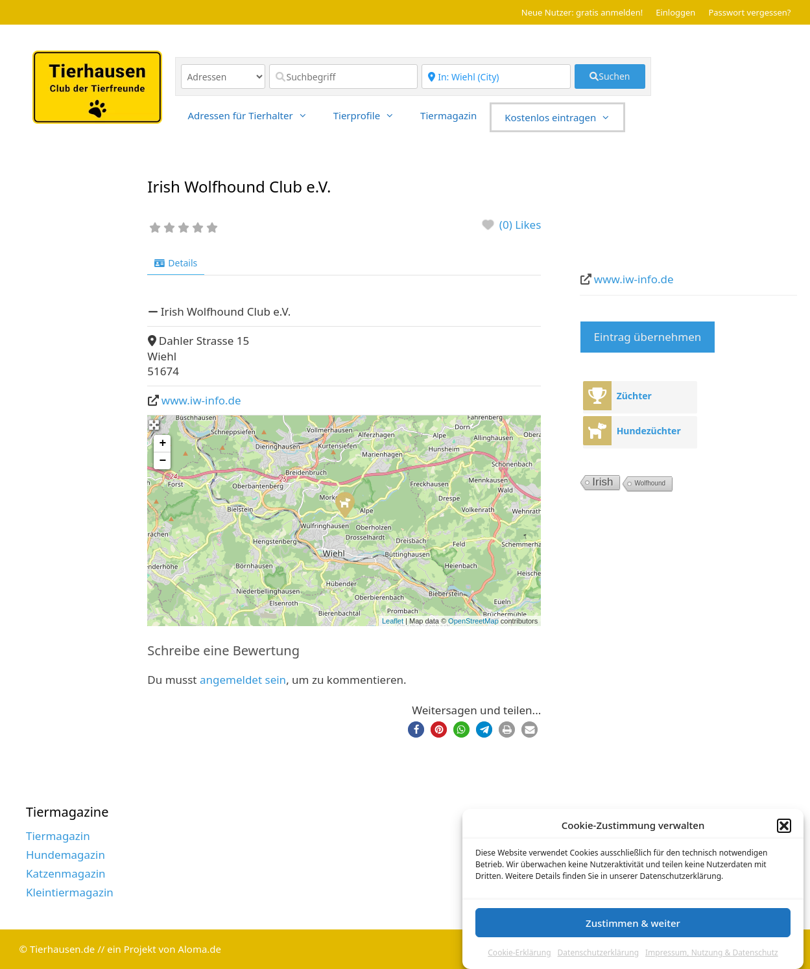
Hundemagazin (65, 854)
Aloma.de (199, 948)
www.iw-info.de (201, 400)
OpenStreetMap (473, 621)
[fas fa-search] (610, 76)
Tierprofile (370, 115)
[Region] (496, 76)
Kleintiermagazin (69, 892)
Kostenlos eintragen (564, 117)
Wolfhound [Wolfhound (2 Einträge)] (649, 483)
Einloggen (675, 12)
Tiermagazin (448, 115)
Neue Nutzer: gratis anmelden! (582, 12)
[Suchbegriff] (343, 76)
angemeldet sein (243, 679)
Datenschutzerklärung (598, 958)
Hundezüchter (649, 431)
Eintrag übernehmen (648, 336)
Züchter (634, 396)
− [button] (162, 461)
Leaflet (392, 621)
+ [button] (162, 443)
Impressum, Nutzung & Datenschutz (711, 958)
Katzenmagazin (66, 873)
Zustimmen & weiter (633, 929)
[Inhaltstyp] (223, 76)
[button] (784, 832)
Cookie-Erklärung (519, 958)
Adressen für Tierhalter (254, 115)
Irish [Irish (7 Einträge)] (602, 482)
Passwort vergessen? (749, 12)
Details (175, 263)
